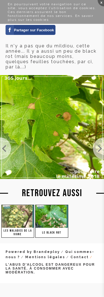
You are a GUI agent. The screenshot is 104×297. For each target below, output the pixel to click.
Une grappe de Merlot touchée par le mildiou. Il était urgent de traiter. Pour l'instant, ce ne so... (5, 148)
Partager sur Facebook (34, 30)
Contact (79, 257)
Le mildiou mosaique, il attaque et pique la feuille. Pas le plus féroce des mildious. (98, 148)
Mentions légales (45, 257)
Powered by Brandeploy (33, 252)
